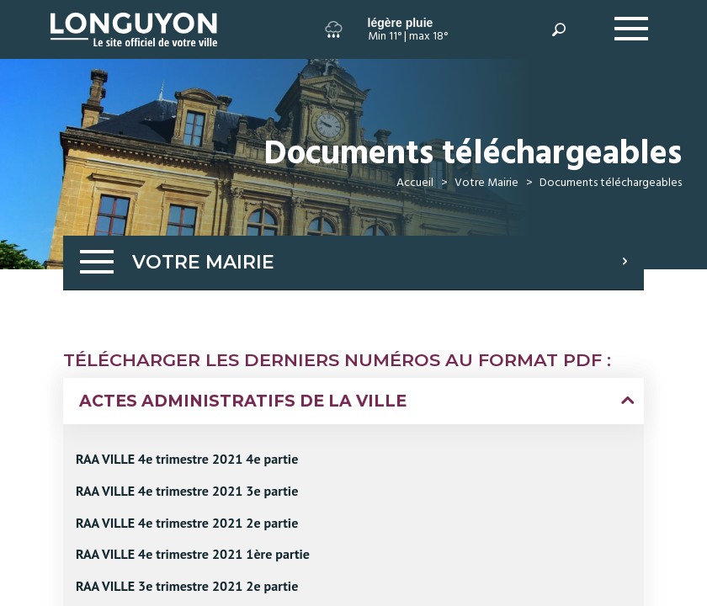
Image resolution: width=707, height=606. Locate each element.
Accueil (414, 183)
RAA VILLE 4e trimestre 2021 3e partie (187, 490)
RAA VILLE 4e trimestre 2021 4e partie (187, 458)
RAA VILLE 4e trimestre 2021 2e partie (187, 522)
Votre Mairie (486, 183)
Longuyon (65, 18)
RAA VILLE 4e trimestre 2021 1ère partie (193, 553)
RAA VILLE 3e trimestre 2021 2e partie (187, 585)
